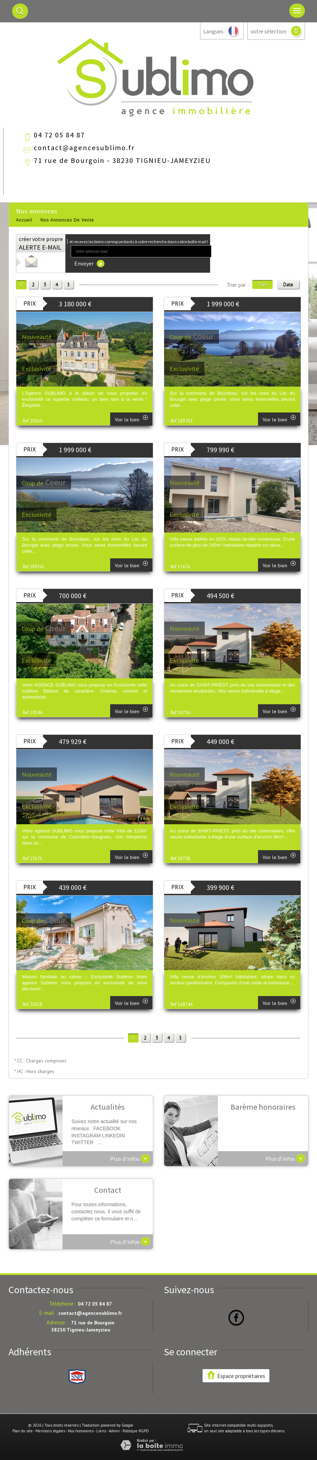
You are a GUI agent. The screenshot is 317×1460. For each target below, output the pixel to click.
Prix (262, 284)
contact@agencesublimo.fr (84, 147)
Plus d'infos (130, 1158)
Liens (101, 1430)
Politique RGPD (136, 1430)
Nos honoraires (80, 1430)
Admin (114, 1430)
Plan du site (22, 1430)
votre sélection (268, 31)
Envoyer (89, 263)
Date (288, 284)
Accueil (24, 220)
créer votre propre (41, 243)
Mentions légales (50, 1430)
